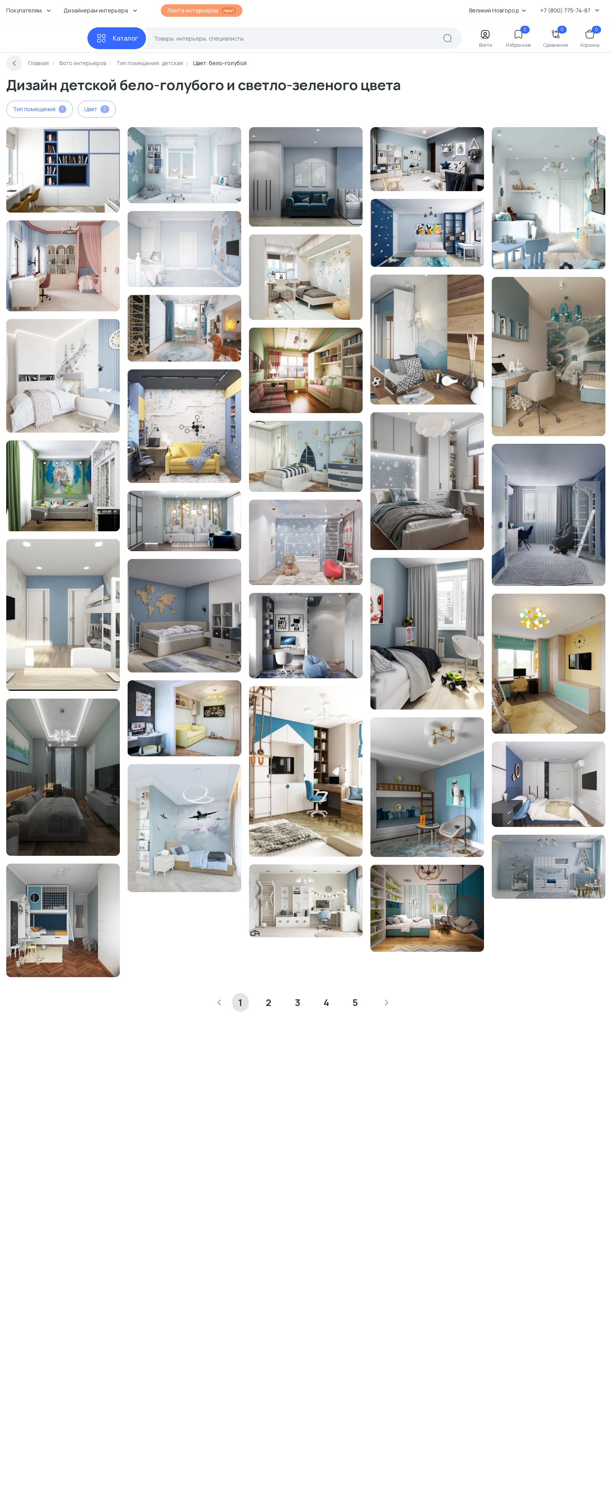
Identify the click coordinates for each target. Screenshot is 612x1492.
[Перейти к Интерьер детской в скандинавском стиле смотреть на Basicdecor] (184, 521)
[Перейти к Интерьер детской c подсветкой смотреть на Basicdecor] (306, 177)
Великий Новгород (497, 10)
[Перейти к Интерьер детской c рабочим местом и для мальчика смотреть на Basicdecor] (548, 664)
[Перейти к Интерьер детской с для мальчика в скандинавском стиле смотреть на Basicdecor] (427, 159)
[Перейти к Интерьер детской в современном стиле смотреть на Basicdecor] (427, 339)
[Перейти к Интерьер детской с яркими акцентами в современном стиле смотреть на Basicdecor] (63, 485)
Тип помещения (39, 109)
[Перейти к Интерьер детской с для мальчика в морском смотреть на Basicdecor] (306, 771)
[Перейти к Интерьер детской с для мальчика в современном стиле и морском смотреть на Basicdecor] (306, 456)
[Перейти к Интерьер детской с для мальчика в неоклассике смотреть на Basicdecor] (184, 718)
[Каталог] (116, 38)
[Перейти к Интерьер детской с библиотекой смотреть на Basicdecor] (427, 233)
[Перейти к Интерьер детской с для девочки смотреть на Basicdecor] (184, 249)
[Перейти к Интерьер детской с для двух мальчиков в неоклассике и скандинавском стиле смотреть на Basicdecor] (63, 920)
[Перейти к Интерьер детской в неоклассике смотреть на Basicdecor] (427, 787)
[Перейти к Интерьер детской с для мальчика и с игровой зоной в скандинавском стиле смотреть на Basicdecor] (548, 867)
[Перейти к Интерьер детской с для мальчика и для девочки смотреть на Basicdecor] (306, 277)
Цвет (96, 109)
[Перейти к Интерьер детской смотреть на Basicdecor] (63, 170)
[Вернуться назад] (14, 63)
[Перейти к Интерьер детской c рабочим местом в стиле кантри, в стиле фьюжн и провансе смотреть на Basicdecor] (306, 370)
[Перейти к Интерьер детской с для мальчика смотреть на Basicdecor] (548, 356)
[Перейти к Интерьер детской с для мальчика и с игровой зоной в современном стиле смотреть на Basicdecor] (548, 198)
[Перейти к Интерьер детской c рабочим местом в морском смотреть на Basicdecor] (427, 908)
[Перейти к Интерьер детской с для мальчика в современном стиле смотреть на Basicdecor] (306, 542)
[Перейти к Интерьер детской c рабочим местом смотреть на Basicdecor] (184, 165)
